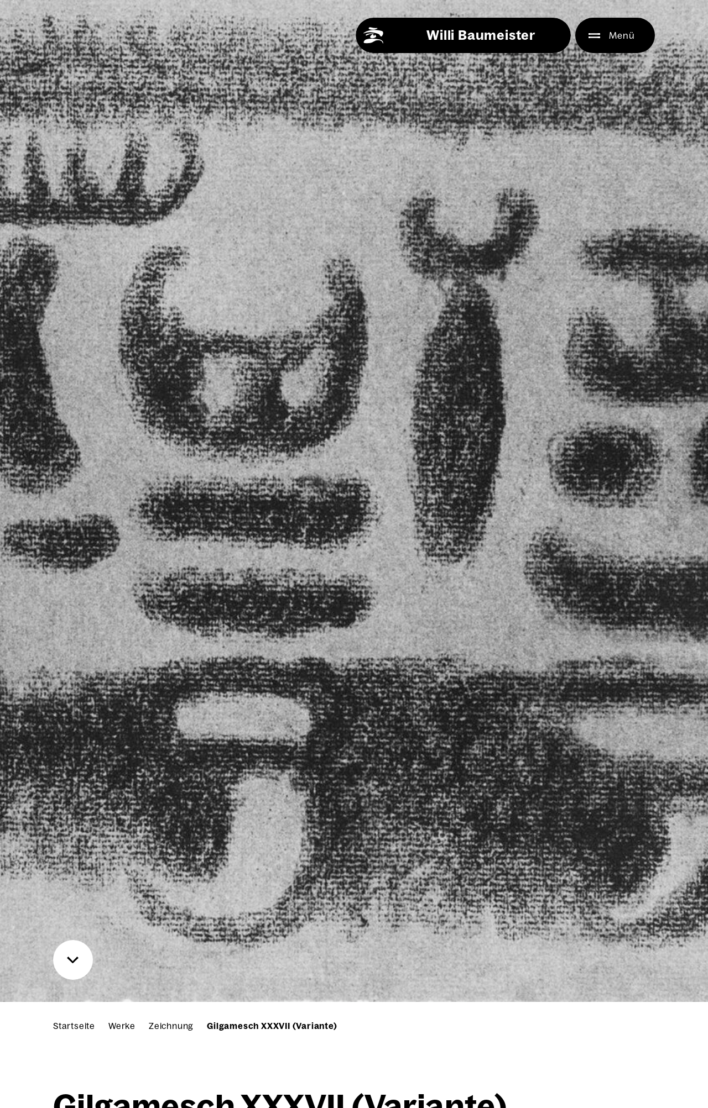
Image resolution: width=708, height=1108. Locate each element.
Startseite (74, 1026)
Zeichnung (171, 1026)
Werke (122, 1026)
